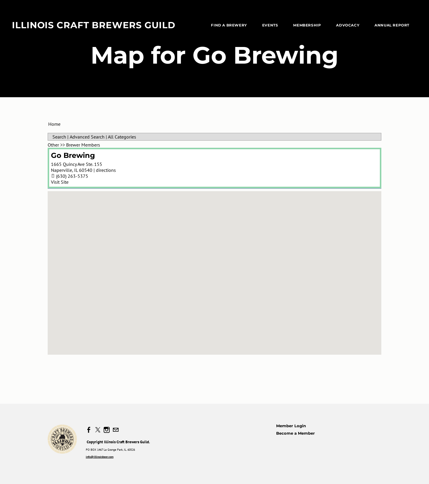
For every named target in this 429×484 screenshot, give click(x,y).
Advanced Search (87, 137)
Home (54, 124)
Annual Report (391, 25)
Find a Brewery (229, 25)
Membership (307, 25)
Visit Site (60, 182)
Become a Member (295, 433)
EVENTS (270, 25)
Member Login (291, 425)
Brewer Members (83, 145)
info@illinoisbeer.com (100, 457)
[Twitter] (98, 430)
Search (59, 137)
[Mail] (116, 430)
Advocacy (347, 25)
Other (53, 145)
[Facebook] (89, 430)
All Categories (122, 137)
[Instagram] (107, 430)
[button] (214, 267)
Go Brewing (73, 155)
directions (106, 170)
